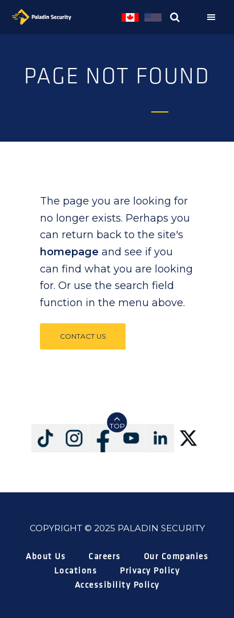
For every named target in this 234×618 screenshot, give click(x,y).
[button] (214, 17)
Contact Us (83, 336)
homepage (69, 252)
